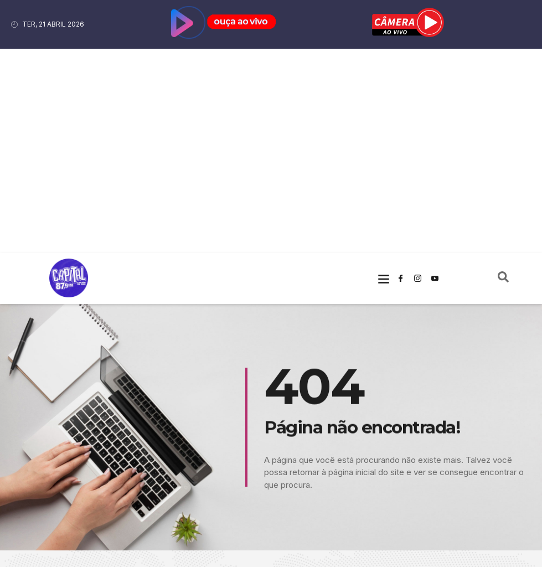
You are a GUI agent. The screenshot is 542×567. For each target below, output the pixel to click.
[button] (383, 74)
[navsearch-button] (503, 74)
